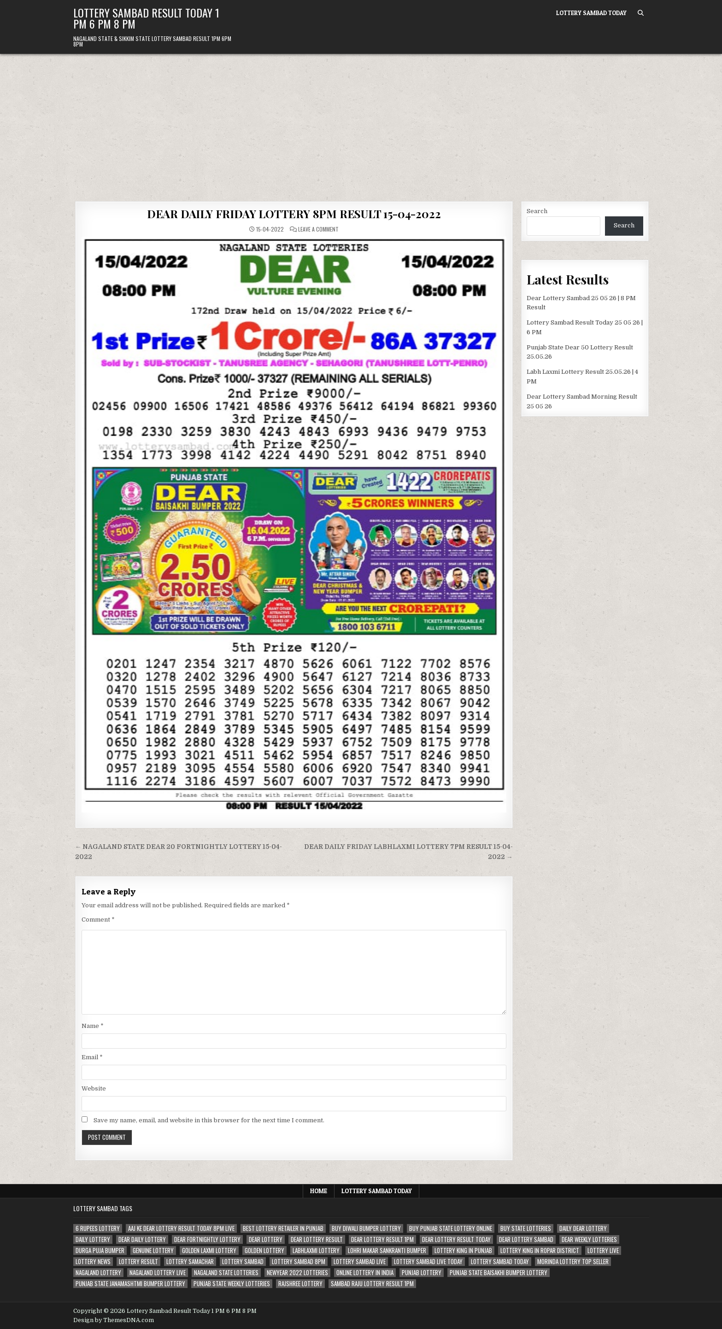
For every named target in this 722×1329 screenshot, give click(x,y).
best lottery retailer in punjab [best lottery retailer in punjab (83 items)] (283, 1228)
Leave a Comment (318, 229)
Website (94, 1088)
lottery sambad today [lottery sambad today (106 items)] (500, 1261)
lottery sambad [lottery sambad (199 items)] (243, 1261)
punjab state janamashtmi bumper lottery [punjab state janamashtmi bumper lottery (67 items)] (130, 1283)
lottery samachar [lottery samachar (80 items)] (190, 1261)
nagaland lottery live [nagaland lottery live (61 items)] (157, 1272)
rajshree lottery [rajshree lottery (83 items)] (300, 1283)
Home (318, 1191)
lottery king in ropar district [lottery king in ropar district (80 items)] (539, 1250)
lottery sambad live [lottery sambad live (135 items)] (360, 1261)
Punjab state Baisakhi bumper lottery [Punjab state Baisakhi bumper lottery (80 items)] (498, 1272)
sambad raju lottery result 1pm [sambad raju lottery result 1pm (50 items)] (372, 1283)
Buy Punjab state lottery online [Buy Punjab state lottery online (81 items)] (450, 1228)
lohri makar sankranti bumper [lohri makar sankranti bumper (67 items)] (387, 1250)
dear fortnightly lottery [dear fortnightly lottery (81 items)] (207, 1239)
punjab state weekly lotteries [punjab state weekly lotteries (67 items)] (232, 1283)
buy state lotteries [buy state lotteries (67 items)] (525, 1228)
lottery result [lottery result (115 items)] (138, 1261)
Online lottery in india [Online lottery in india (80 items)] (364, 1272)
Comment (98, 919)
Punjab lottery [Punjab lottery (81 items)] (421, 1272)
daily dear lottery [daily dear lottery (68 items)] (583, 1228)
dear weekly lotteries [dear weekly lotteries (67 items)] (589, 1239)
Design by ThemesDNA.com (113, 1320)
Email (92, 1057)
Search (537, 211)
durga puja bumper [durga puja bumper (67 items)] (100, 1250)
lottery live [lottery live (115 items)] (603, 1250)
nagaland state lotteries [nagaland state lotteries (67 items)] (226, 1272)
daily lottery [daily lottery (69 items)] (93, 1239)
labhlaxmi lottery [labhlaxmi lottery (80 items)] (316, 1250)
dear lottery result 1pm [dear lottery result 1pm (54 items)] (382, 1239)
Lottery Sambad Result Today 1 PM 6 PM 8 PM (146, 18)
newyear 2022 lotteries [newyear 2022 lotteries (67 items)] (297, 1272)
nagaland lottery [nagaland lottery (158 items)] (98, 1272)
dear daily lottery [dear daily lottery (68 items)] (142, 1239)
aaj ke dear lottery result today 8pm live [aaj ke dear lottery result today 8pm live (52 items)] (181, 1228)
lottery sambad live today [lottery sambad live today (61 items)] (428, 1261)
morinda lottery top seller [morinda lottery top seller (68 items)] (573, 1261)
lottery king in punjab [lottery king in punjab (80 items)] (463, 1250)
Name (93, 1025)
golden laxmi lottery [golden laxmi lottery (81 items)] (209, 1250)
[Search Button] (640, 13)
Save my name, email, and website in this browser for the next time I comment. (209, 1120)
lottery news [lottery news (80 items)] (93, 1261)
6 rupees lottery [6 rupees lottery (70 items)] (98, 1228)
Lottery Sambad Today (591, 13)
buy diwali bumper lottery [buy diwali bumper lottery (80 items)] (366, 1228)
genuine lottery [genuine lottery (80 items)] (153, 1250)
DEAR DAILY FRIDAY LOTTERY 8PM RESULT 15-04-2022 (294, 213)
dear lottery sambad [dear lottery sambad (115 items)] (526, 1239)
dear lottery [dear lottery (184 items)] (265, 1239)
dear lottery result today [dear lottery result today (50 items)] (456, 1239)
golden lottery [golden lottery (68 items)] (264, 1250)
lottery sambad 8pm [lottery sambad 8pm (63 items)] (298, 1261)
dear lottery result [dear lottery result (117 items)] (317, 1239)
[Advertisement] (361, 122)
